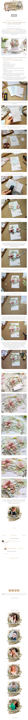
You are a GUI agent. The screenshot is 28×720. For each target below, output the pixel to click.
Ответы (6, 546)
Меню (14, 15)
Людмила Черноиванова (11, 29)
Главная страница (14, 535)
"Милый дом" (5, 61)
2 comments (19, 26)
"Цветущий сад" (10, 60)
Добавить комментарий (14, 558)
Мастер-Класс (19, 20)
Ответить (5, 544)
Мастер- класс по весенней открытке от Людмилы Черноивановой (14, 23)
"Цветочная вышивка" (10, 20)
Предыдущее (24, 535)
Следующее (4, 535)
